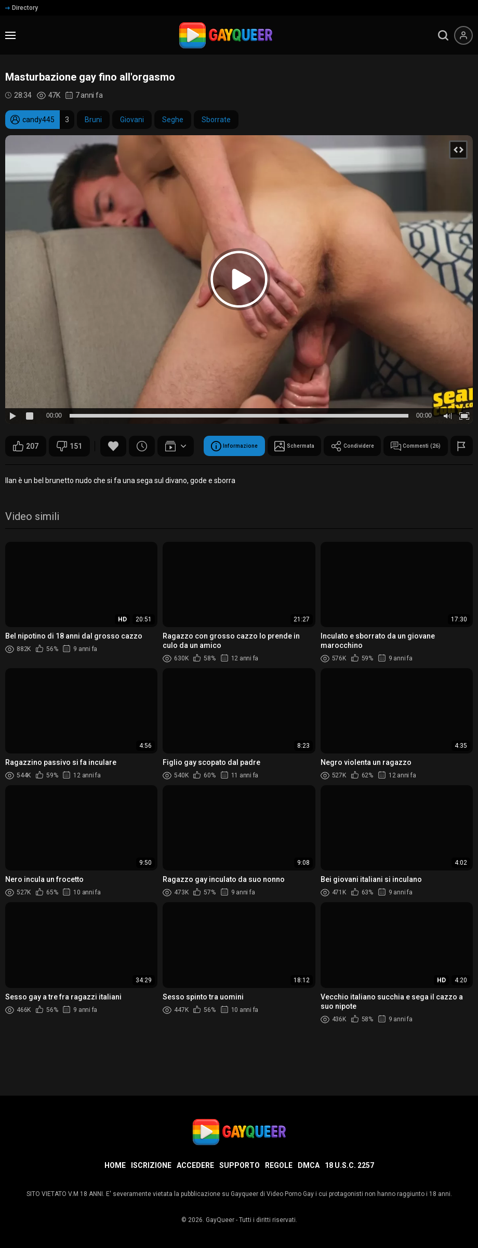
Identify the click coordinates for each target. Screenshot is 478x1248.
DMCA (309, 1165)
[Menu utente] (463, 35)
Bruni (93, 119)
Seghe (172, 119)
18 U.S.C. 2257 (349, 1165)
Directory (21, 7)
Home (115, 1165)
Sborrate (216, 119)
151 (69, 446)
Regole (279, 1165)
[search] (443, 35)
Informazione (43, 472)
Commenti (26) (264, 472)
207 (25, 446)
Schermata (116, 472)
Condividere (187, 472)
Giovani (132, 119)
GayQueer (220, 1220)
